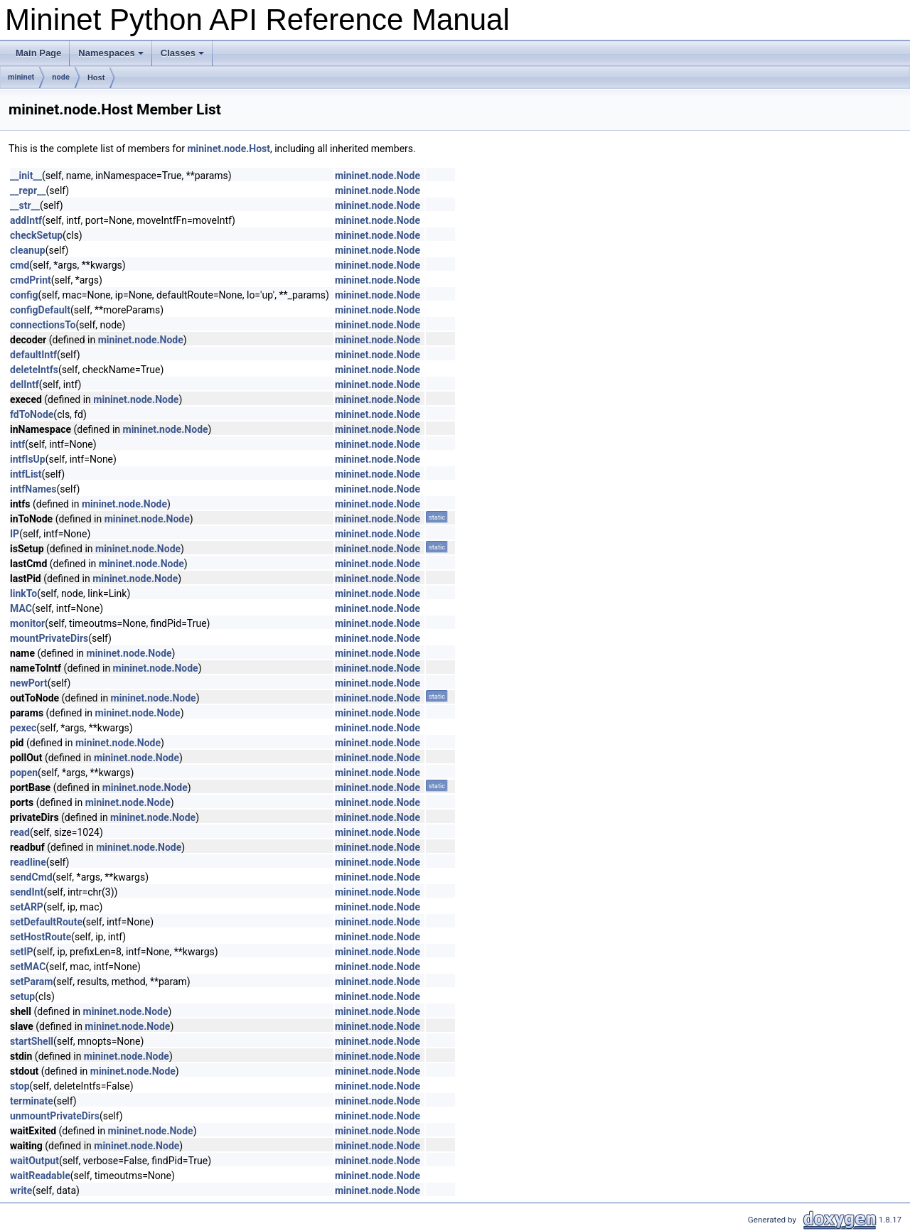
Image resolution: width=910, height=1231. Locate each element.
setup (22, 996)
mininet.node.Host (228, 148)
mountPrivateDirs (49, 638)
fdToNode (31, 414)
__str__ (25, 205)
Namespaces (111, 53)
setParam (31, 981)
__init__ (26, 175)
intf (17, 444)
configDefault (40, 310)
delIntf (24, 384)
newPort (29, 683)
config (24, 295)
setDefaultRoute (46, 922)
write (21, 1190)
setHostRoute (40, 936)
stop (20, 1086)
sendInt (26, 892)
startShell (31, 1041)
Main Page (38, 53)
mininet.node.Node (377, 175)
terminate (31, 1101)
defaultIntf (33, 354)
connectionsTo (43, 324)
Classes (182, 53)
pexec (23, 727)
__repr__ (28, 190)
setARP (26, 907)
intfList (26, 474)
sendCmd (31, 877)
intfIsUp (28, 459)
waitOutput (34, 1160)
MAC (21, 608)
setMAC (28, 966)
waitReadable (40, 1175)
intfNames (33, 489)
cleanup (28, 250)
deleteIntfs (34, 369)
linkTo (23, 593)
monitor (27, 623)
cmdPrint (30, 280)
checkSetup (36, 235)
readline (28, 862)
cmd (19, 265)
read (20, 832)
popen (24, 772)
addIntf (26, 220)
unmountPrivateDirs (55, 1116)
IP (14, 533)
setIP (21, 951)
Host (96, 77)
